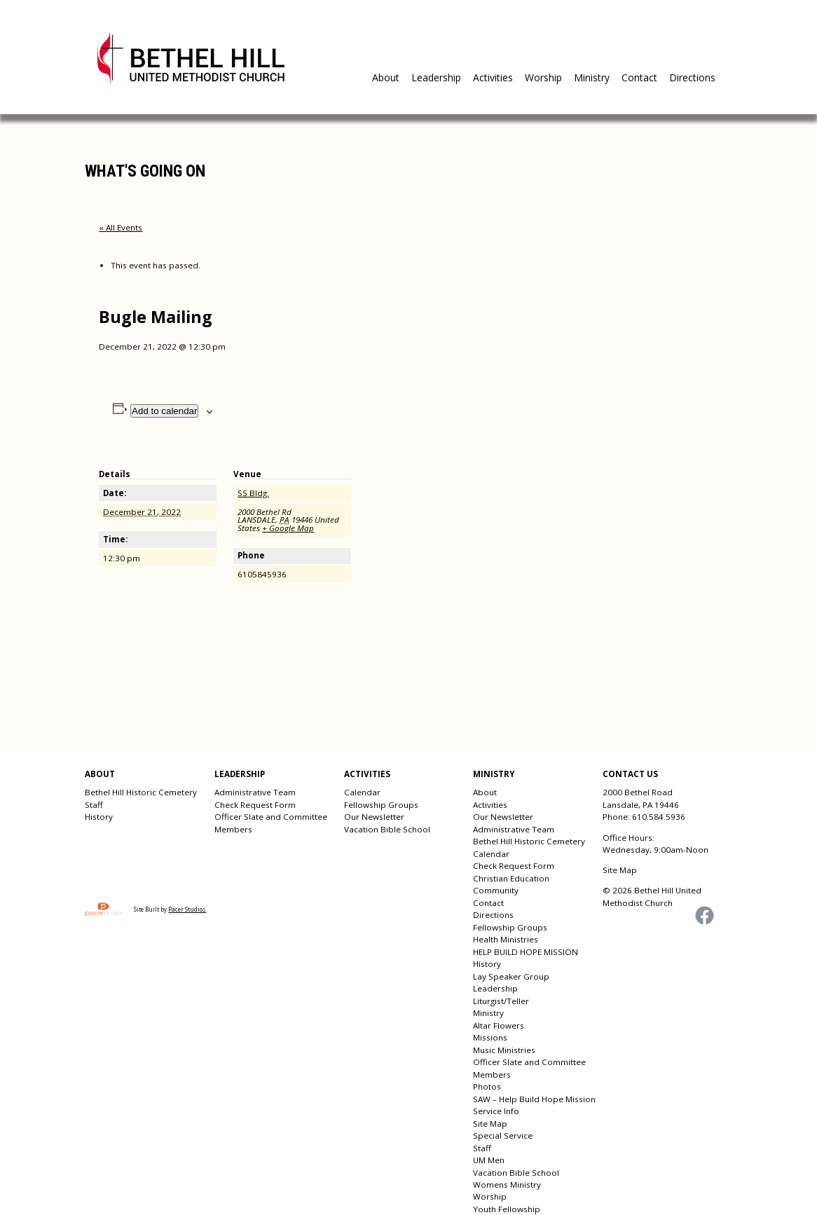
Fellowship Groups (381, 804)
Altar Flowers (498, 1025)
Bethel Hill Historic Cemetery (141, 792)
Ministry (592, 77)
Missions (490, 1037)
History (99, 816)
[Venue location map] (442, 544)
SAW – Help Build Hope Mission (534, 1099)
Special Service (503, 1135)
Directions (692, 77)
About (385, 77)
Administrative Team (255, 792)
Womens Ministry (507, 1184)
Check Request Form (255, 804)
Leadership (436, 77)
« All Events (120, 227)
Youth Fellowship (506, 1209)
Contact (639, 77)
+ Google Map (288, 528)
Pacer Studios (187, 909)
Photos (487, 1086)
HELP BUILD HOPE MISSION (525, 952)
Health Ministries (505, 939)
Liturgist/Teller (501, 1001)
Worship (543, 77)
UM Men (488, 1160)
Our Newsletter (374, 816)
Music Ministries (504, 1050)
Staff (94, 804)
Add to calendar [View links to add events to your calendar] (164, 411)
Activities (493, 77)
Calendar (362, 792)
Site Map (490, 1123)
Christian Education (511, 878)
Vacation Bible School (387, 829)
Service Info (496, 1111)
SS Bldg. (253, 493)
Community (496, 890)
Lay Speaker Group (511, 976)
